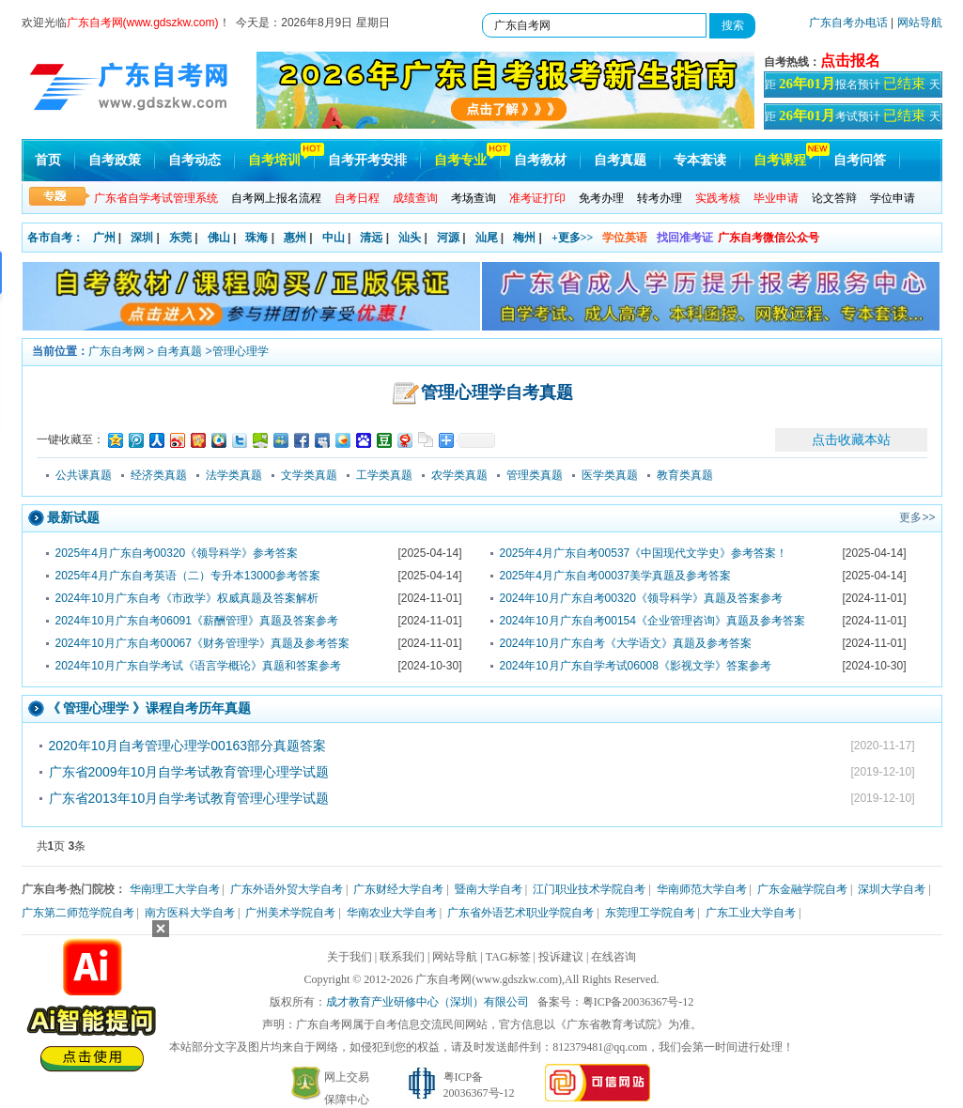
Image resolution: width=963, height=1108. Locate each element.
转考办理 (659, 198)
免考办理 (601, 198)
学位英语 (624, 237)
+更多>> (572, 237)
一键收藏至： (70, 439)
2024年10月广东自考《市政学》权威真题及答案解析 (186, 598)
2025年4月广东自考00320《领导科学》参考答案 (177, 553)
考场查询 (473, 198)
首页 (48, 160)
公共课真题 (83, 475)
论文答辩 (834, 198)
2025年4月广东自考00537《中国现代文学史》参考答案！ (644, 553)
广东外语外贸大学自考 (286, 889)
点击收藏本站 (851, 439)
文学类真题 (309, 475)
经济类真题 (159, 475)
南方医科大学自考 (190, 912)
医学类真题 (610, 475)
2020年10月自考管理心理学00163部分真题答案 (188, 745)
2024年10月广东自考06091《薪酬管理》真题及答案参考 (196, 620)
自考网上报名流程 (276, 198)
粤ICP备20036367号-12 (638, 1001)
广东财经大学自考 (398, 889)
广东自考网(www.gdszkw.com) (488, 979)
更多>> (917, 517)
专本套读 (700, 160)
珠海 (256, 237)
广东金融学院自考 (802, 889)
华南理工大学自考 (175, 889)
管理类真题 (534, 475)
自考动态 (194, 160)
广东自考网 (116, 351)
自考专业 (460, 160)
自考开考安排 (367, 160)
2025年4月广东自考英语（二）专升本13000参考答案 (188, 575)
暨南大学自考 (488, 889)
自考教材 (540, 160)
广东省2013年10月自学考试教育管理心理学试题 (189, 798)
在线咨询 (613, 956)
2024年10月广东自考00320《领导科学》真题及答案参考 (641, 598)
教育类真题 (685, 475)
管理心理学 (240, 351)
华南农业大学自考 (392, 912)
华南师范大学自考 (702, 889)
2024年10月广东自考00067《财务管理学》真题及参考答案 (202, 643)
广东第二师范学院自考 (78, 912)
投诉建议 (560, 956)
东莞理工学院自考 (650, 912)
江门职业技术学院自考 (589, 889)
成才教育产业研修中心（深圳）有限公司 (427, 1001)
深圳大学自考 (891, 889)
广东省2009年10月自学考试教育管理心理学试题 (189, 771)
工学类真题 (384, 475)
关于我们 (349, 956)
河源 (448, 237)
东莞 (180, 237)
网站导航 (919, 22)
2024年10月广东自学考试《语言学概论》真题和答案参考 (198, 665)
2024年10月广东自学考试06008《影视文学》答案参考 (635, 665)
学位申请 (892, 198)
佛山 (219, 237)
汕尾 (486, 237)
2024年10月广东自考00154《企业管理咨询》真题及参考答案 (652, 620)
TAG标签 (508, 956)
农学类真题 (459, 475)
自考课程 (779, 160)
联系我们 (402, 956)
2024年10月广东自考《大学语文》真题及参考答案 (626, 643)
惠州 (295, 237)
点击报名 (850, 61)
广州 (104, 237)
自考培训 (274, 160)
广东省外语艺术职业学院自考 (520, 912)
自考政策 (114, 160)
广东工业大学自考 (751, 912)
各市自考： (55, 237)
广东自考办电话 (848, 22)
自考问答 (859, 160)
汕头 (409, 237)
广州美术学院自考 (290, 912)
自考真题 (620, 160)
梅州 (524, 237)
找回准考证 (685, 237)
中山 (333, 237)
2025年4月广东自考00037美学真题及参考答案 (616, 575)
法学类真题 (234, 475)
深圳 (142, 237)
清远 (371, 237)
